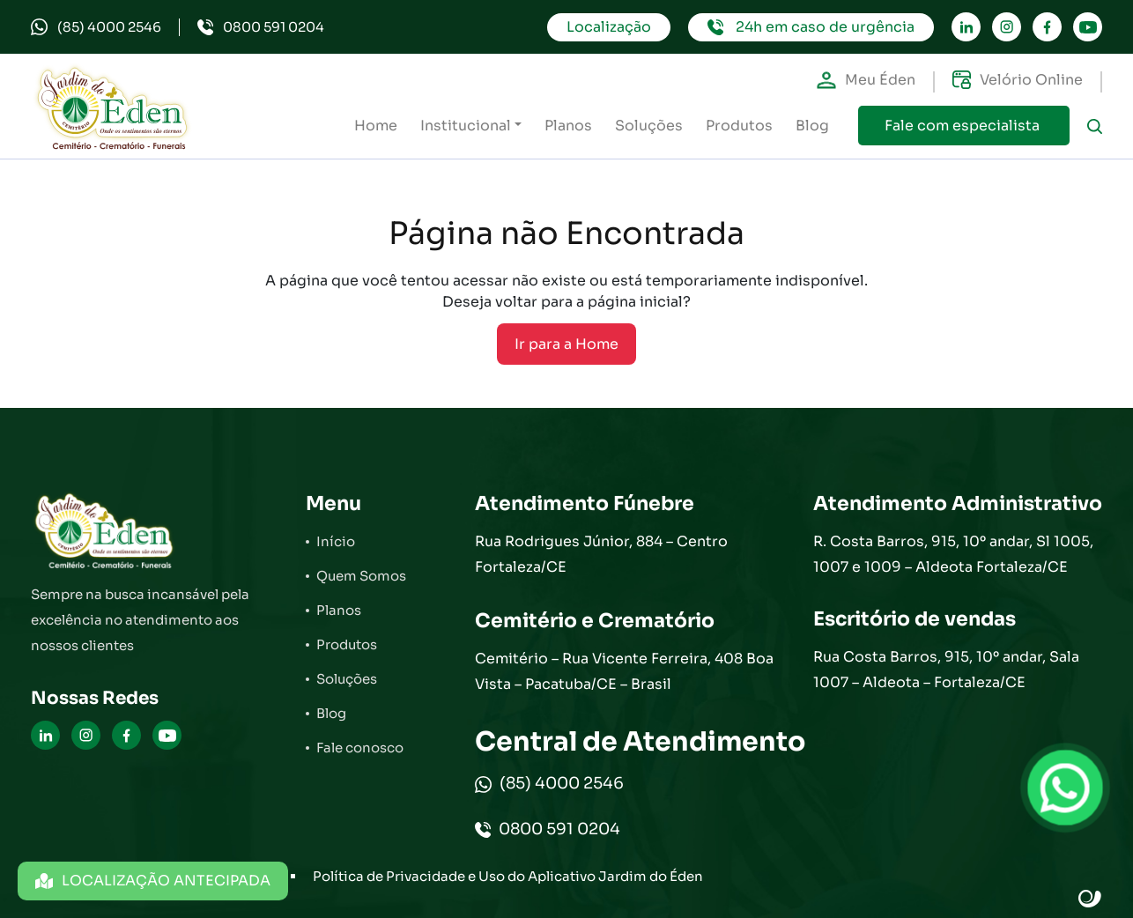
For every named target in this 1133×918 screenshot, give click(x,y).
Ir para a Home (566, 344)
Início (335, 541)
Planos (568, 125)
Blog (812, 125)
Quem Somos (361, 575)
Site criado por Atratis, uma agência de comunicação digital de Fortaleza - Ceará (1090, 899)
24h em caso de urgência (811, 27)
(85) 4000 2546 (96, 27)
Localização (608, 27)
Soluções (649, 125)
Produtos (739, 125)
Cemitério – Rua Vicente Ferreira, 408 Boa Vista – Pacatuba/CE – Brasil (624, 671)
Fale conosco (360, 747)
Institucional (465, 125)
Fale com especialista (964, 125)
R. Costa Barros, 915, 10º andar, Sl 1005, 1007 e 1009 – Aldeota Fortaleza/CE (953, 554)
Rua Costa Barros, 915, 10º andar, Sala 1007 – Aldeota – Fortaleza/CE (946, 670)
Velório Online (1017, 80)
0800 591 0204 (260, 27)
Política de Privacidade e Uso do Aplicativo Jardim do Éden (508, 876)
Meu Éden (866, 80)
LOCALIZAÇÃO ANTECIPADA (152, 880)
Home (375, 125)
